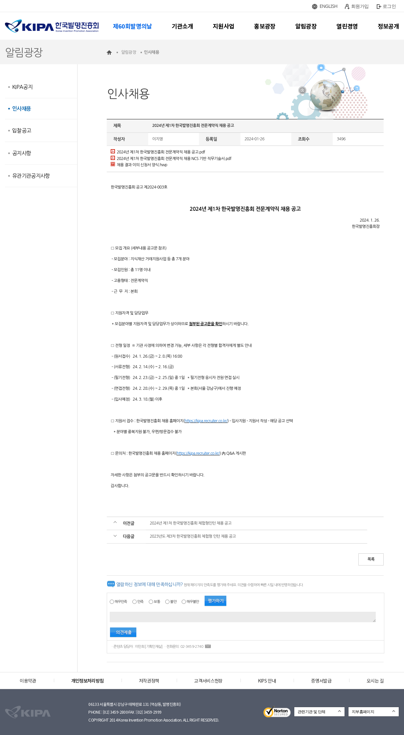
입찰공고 (21, 130)
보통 (157, 602)
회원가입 (360, 6)
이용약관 (28, 680)
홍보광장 (264, 26)
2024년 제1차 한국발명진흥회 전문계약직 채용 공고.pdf (158, 152)
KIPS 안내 (267, 680)
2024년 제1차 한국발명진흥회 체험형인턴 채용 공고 (191, 523)
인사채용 (21, 108)
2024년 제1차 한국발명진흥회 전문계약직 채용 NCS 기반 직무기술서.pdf (171, 159)
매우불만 (193, 602)
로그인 (389, 6)
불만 (173, 602)
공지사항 (21, 153)
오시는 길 (375, 680)
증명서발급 (321, 680)
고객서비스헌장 (208, 680)
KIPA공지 (22, 86)
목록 (371, 559)
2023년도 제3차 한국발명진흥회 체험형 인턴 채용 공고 (193, 536)
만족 (140, 602)
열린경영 (347, 26)
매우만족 (121, 602)
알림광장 (306, 26)
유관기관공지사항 (31, 175)
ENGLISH (328, 6)
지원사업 (223, 26)
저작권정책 (149, 680)
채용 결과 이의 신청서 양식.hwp (139, 165)
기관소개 (182, 26)
